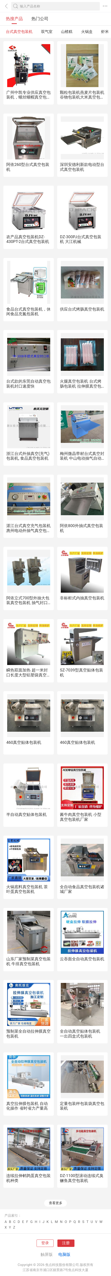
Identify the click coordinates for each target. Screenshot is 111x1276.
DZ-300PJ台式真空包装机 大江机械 (80, 239)
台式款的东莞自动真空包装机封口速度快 (28, 383)
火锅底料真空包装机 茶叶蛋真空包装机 (27, 889)
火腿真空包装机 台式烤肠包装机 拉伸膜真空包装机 (80, 386)
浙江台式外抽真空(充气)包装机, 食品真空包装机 (27, 456)
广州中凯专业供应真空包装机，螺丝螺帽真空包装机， (28, 97)
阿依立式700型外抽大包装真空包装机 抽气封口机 (27, 603)
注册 (66, 1243)
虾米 (105, 32)
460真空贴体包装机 (23, 742)
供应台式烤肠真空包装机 (82, 309)
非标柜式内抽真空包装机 (82, 598)
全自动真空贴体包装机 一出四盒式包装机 (80, 1033)
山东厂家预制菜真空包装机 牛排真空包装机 (28, 961)
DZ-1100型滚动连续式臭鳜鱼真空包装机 (81, 1178)
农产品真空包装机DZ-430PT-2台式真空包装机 (27, 239)
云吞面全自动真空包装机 (82, 958)
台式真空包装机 (19, 32)
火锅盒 (87, 32)
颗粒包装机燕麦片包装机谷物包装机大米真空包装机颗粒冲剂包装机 (82, 97)
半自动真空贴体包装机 (26, 814)
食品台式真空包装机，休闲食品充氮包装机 (28, 311)
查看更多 (55, 1203)
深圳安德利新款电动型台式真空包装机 (82, 167)
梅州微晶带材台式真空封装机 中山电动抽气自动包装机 (82, 458)
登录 (45, 1243)
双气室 (46, 32)
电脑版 (64, 1254)
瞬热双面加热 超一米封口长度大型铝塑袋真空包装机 (28, 675)
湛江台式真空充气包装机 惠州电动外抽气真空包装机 (28, 530)
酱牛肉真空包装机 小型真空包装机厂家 (80, 817)
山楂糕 (66, 32)
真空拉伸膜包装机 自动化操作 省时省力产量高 (27, 1106)
